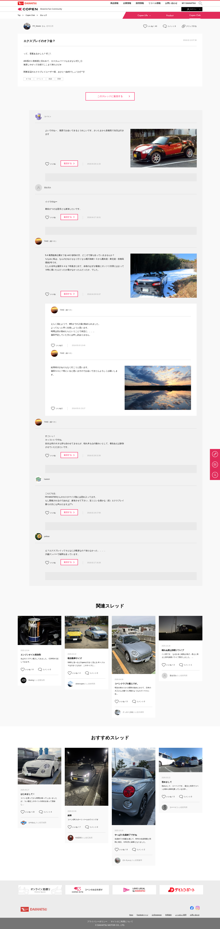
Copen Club (30, 15)
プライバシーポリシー (97, 921)
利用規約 (168, 915)
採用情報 (140, 3)
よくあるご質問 (180, 915)
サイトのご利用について (122, 921)
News (131, 915)
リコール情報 (154, 3)
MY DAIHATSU (189, 3)
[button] (200, 3)
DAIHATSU (27, 3)
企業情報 (127, 3)
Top (19, 15)
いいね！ (151, 26)
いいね (52, 164)
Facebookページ (142, 915)
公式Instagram (157, 915)
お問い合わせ (171, 3)
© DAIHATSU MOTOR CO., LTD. (110, 925)
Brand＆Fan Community (40, 9)
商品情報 (114, 3)
